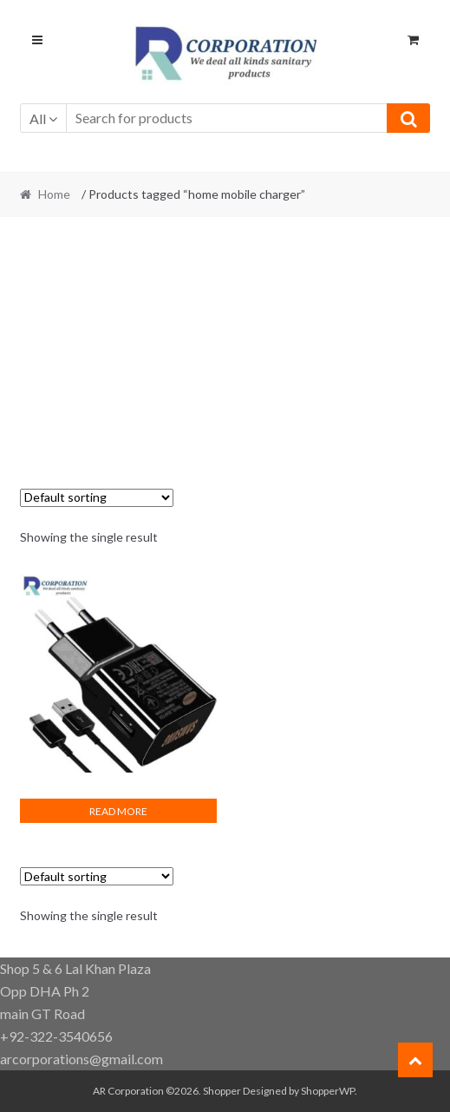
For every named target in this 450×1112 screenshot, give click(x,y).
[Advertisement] (225, 357)
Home (54, 194)
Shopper (222, 1090)
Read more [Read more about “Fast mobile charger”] (118, 811)
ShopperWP (328, 1090)
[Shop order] (96, 498)
